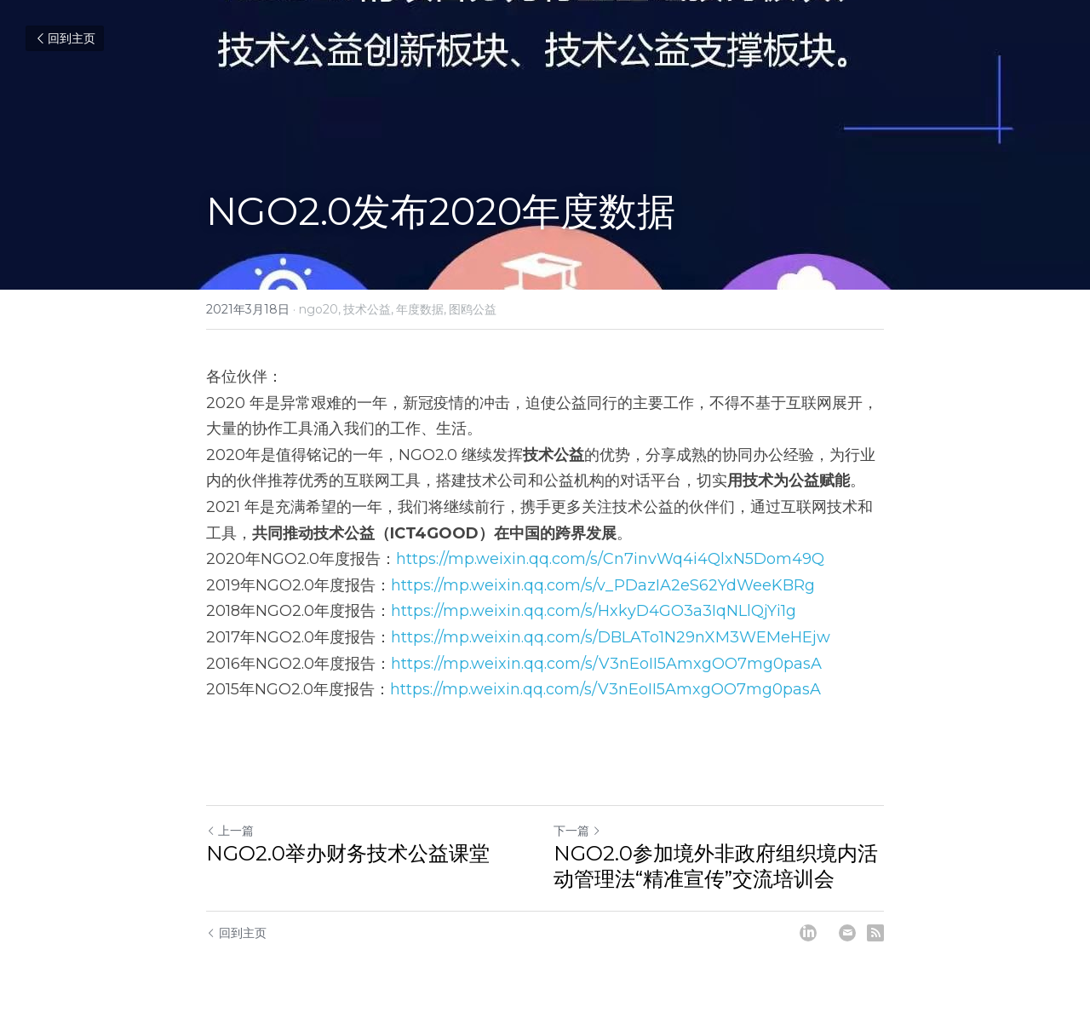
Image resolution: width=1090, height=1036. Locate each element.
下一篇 (577, 830)
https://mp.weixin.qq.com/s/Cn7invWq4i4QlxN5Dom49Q (610, 559)
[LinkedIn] (808, 932)
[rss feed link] (875, 932)
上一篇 (230, 830)
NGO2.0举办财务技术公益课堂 (348, 853)
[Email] (847, 932)
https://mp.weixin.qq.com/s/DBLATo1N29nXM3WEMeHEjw (610, 637)
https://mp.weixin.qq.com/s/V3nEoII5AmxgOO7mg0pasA (606, 663)
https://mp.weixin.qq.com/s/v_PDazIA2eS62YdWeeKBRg (603, 585)
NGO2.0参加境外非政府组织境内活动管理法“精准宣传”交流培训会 (716, 866)
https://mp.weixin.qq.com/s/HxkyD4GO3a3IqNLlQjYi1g (593, 610)
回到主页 (64, 38)
